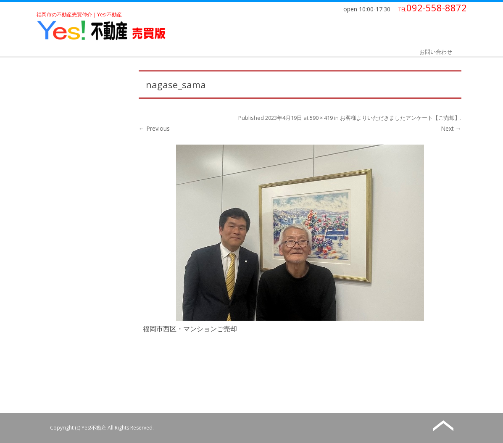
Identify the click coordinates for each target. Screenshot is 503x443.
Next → (451, 128)
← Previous (154, 128)
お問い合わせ (435, 51)
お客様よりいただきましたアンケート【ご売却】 (400, 117)
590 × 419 (321, 117)
